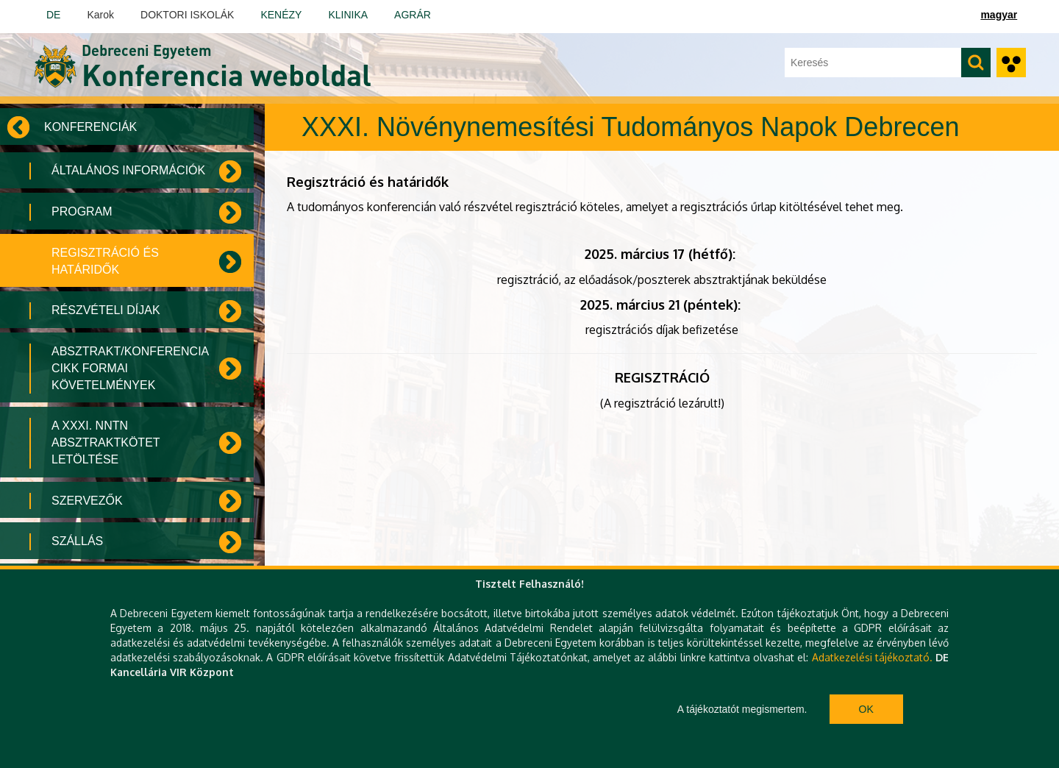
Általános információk (128, 170)
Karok (100, 15)
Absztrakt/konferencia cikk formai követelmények (129, 368)
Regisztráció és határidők (105, 261)
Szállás (77, 541)
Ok (866, 709)
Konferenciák (90, 127)
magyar (998, 15)
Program (82, 211)
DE (53, 15)
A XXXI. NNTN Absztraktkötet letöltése (105, 442)
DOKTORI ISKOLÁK (187, 15)
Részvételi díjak (105, 310)
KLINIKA (348, 15)
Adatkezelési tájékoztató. (872, 657)
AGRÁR (412, 15)
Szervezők (87, 500)
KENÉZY (281, 15)
